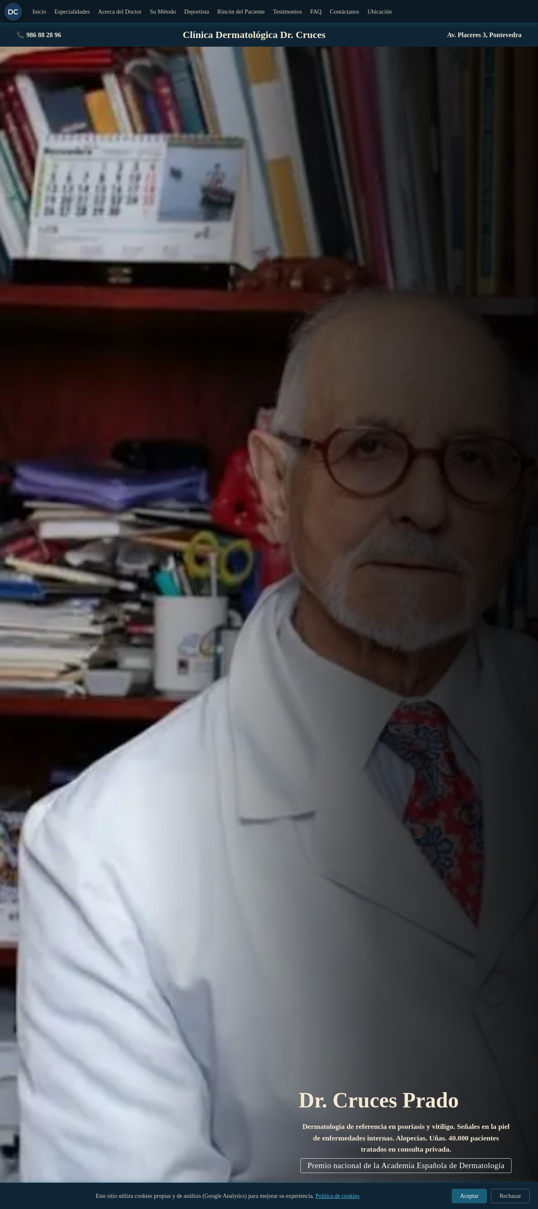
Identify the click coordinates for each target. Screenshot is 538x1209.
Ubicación (380, 11)
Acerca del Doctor (120, 11)
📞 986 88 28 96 (39, 34)
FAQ (316, 11)
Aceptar (469, 1195)
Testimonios (287, 11)
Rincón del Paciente (241, 11)
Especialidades (72, 11)
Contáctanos (344, 11)
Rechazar (510, 1195)
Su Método (163, 11)
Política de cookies (337, 1195)
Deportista (196, 11)
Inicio (39, 11)
